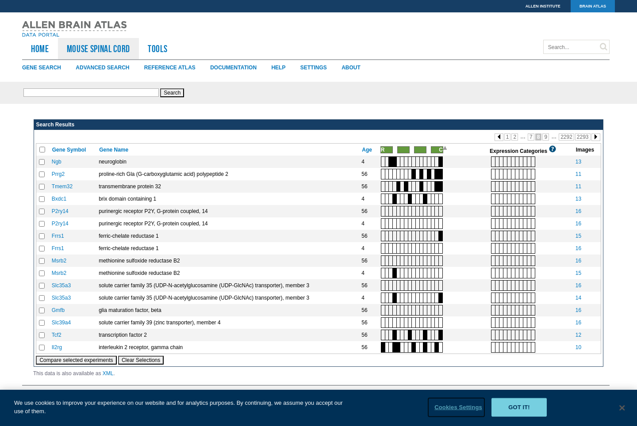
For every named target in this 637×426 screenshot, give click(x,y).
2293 (583, 137)
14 (578, 298)
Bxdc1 (59, 199)
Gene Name (114, 150)
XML (108, 373)
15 (578, 236)
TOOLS (157, 48)
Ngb (56, 162)
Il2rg (57, 347)
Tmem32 (62, 186)
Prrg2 (58, 174)
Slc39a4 (61, 323)
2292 (566, 137)
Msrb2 (59, 261)
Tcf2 (56, 335)
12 (578, 335)
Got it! (519, 410)
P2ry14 (60, 211)
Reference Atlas (170, 68)
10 (578, 347)
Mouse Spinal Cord (98, 48)
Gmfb (58, 310)
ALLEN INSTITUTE (543, 6)
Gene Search (41, 68)
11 (578, 174)
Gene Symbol (70, 150)
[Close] (622, 411)
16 (578, 211)
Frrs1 (58, 236)
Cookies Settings (458, 410)
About (351, 68)
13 (578, 162)
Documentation (233, 68)
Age (367, 150)
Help (278, 68)
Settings (313, 68)
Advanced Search (102, 68)
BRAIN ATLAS (592, 6)
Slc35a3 (61, 285)
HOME (40, 48)
